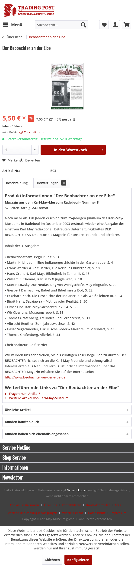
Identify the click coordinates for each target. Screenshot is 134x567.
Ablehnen (52, 560)
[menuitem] (12, 24)
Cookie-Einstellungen (24, 505)
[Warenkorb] (126, 24)
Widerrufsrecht (72, 513)
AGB (118, 505)
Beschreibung (17, 183)
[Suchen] (83, 24)
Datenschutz (96, 513)
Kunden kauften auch (22, 422)
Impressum (118, 513)
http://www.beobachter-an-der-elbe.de (35, 377)
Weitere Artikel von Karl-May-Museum (36, 398)
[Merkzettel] (103, 24)
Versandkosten (77, 490)
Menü (12, 24)
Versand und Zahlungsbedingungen (32, 513)
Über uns (50, 505)
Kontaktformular (98, 505)
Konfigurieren (78, 560)
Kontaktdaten (71, 505)
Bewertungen (51, 183)
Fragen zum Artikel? (22, 393)
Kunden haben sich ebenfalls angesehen (37, 434)
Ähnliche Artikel (18, 410)
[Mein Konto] (115, 24)
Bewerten (30, 160)
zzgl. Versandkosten (31, 132)
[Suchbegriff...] (61, 24)
